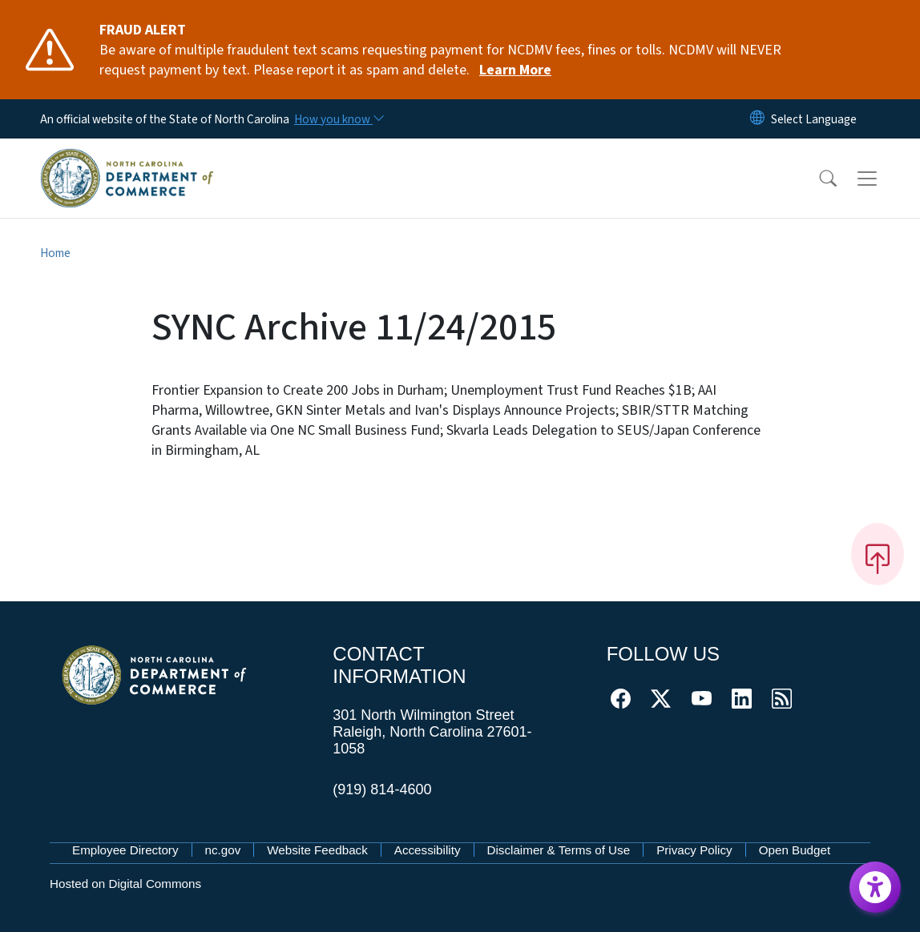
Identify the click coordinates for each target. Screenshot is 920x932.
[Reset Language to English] (757, 119)
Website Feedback (317, 850)
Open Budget (795, 850)
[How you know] (338, 119)
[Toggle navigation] (882, 178)
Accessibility (427, 850)
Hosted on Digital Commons (125, 883)
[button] (817, 178)
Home (55, 253)
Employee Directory (125, 850)
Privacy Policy (694, 850)
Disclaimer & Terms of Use (559, 850)
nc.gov (223, 850)
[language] (814, 119)
